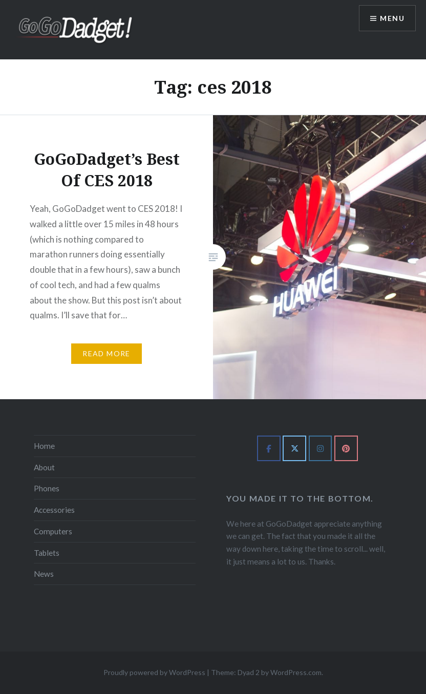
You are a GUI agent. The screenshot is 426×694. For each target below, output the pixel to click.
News (44, 573)
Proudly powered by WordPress (154, 672)
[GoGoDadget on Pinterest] (346, 448)
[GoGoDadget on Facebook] (269, 448)
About (44, 467)
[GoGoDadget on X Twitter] (294, 448)
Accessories (54, 509)
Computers (53, 531)
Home (44, 445)
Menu (392, 18)
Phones (46, 488)
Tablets (46, 552)
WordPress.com (296, 672)
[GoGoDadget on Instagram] (320, 448)
